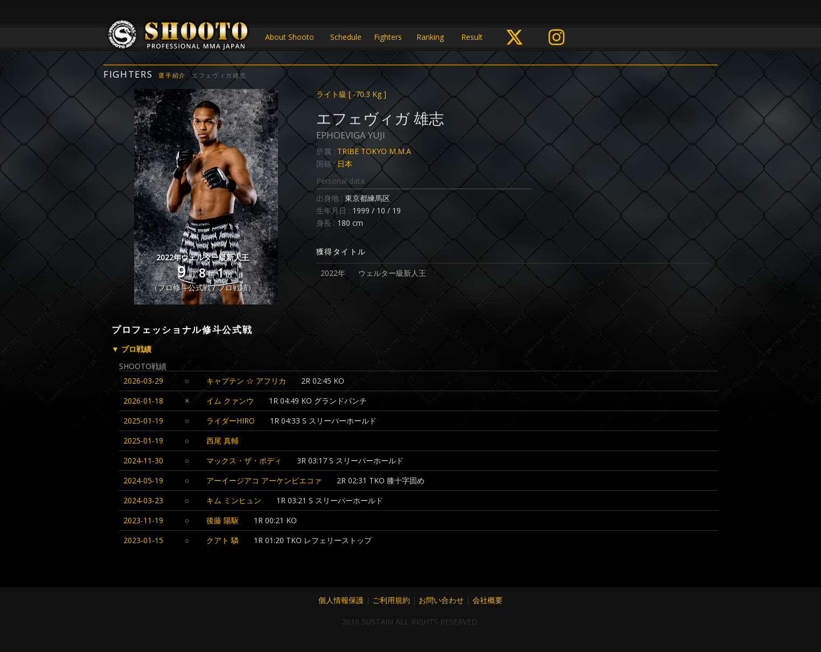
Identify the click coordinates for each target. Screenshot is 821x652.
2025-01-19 (143, 420)
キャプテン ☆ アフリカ (246, 381)
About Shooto (289, 37)
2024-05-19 (143, 480)
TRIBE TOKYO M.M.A (374, 151)
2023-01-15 (143, 540)
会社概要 (487, 600)
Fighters (388, 37)
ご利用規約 (391, 600)
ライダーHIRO (230, 420)
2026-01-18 (143, 401)
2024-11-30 (143, 460)
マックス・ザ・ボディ (244, 460)
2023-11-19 (143, 520)
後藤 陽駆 (222, 520)
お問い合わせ (441, 600)
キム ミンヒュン (233, 500)
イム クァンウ (230, 401)
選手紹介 (172, 75)
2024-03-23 (143, 500)
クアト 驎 (222, 540)
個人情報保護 (341, 600)
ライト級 (351, 94)
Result (472, 37)
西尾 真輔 (222, 440)
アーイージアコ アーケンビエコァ (264, 480)
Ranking (430, 37)
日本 (344, 163)
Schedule (345, 37)
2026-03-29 (143, 381)
